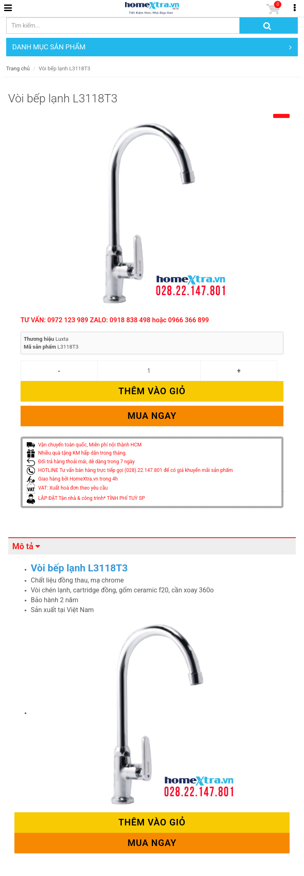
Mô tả (22, 546)
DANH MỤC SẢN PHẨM (152, 47)
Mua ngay (152, 416)
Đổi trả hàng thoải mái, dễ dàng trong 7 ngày (81, 462)
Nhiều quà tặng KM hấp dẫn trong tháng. (77, 453)
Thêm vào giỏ (152, 391)
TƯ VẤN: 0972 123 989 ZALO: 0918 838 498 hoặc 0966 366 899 (115, 320)
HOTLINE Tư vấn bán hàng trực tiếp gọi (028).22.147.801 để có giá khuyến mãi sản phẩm (130, 470)
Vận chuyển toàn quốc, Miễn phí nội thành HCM (84, 445)
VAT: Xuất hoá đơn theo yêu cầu (67, 488)
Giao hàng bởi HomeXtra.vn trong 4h (72, 479)
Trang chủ (18, 68)
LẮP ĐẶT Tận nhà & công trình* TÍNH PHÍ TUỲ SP (86, 498)
